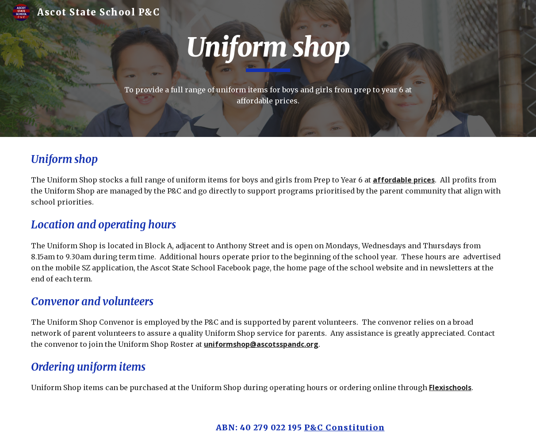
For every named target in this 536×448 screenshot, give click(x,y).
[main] (268, 51)
